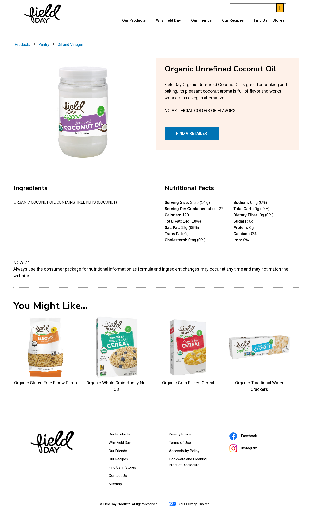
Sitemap (115, 484)
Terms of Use (186, 443)
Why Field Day (168, 20)
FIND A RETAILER (191, 133)
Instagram (249, 448)
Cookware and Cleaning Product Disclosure (190, 463)
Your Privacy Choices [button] (189, 504)
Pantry (43, 44)
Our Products (134, 20)
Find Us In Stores (269, 20)
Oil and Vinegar (70, 44)
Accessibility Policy (190, 452)
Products (22, 44)
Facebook (249, 436)
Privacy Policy (186, 435)
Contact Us (118, 476)
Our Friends (201, 20)
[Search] (258, 7)
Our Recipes (233, 20)
